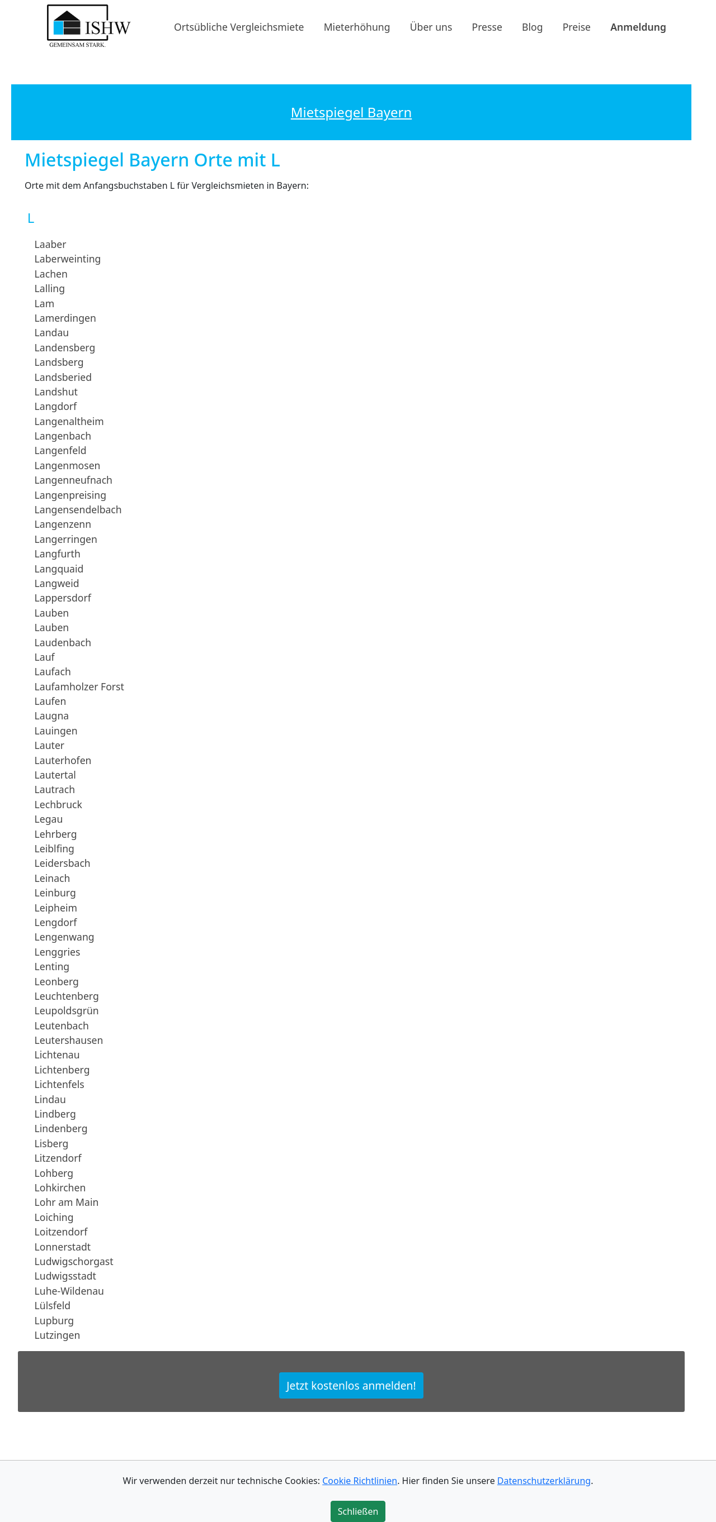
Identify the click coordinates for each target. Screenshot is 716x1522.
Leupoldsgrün (67, 1010)
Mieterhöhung (357, 26)
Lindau (50, 1098)
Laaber (51, 244)
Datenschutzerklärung (544, 1481)
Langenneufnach (73, 479)
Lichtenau (57, 1054)
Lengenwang (65, 936)
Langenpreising (70, 494)
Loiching (54, 1217)
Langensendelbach (78, 509)
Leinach (52, 878)
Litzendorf (58, 1158)
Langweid (57, 583)
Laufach (53, 671)
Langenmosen (68, 465)
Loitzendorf (61, 1231)
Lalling (50, 288)
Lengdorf (56, 922)
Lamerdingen (65, 318)
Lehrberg (56, 833)
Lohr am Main (67, 1202)
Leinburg (55, 892)
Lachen (51, 273)
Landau (52, 332)
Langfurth (58, 553)
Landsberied (63, 376)
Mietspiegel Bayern (351, 112)
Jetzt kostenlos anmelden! (351, 1385)
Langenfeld (61, 450)
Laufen (51, 701)
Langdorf (56, 406)
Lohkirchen (60, 1187)
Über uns (431, 26)
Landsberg (59, 362)
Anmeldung (638, 26)
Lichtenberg (62, 1069)
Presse (487, 26)
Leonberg (57, 980)
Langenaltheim (69, 420)
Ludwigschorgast (74, 1261)
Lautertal (55, 774)
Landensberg (65, 347)
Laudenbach (63, 641)
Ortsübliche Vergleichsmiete (239, 26)
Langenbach (63, 435)
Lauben (52, 612)
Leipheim (56, 907)
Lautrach (55, 789)
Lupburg (54, 1320)
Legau (49, 819)
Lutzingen (58, 1335)
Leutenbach (62, 1025)
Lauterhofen (63, 759)
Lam (45, 302)
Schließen (358, 1511)
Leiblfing (54, 848)
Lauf (45, 657)
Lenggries (58, 951)
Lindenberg (61, 1128)
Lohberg (54, 1172)
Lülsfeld (52, 1305)
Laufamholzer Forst (79, 686)
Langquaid (59, 568)
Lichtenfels (59, 1084)
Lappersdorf (63, 597)
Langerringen (66, 539)
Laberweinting (68, 258)
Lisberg (52, 1143)
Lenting (52, 966)
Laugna (52, 715)
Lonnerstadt (63, 1246)
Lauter (50, 745)
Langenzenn (63, 524)
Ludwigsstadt (65, 1275)
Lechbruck (58, 804)
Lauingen (56, 730)
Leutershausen (69, 1040)
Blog (532, 26)
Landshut (56, 391)
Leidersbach (63, 863)
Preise (577, 26)
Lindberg (55, 1113)
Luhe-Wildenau (69, 1290)
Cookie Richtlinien (359, 1481)
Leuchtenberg (67, 996)
